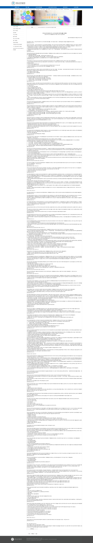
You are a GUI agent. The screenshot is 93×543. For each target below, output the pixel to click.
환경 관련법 (61, 9)
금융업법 (37, 9)
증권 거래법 (43, 9)
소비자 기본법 (15, 26)
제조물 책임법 (66, 9)
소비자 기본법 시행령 (25, 9)
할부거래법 (48, 9)
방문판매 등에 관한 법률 (17, 44)
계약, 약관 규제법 (54, 9)
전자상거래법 (32, 9)
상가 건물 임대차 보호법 (17, 46)
